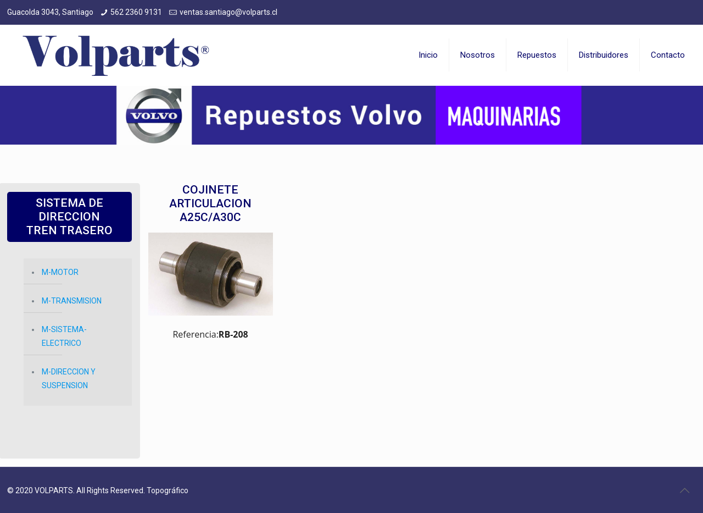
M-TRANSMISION (72, 300)
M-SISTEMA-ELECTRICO (64, 336)
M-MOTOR (60, 272)
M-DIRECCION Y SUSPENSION (69, 378)
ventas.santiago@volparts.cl (228, 12)
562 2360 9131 (136, 12)
